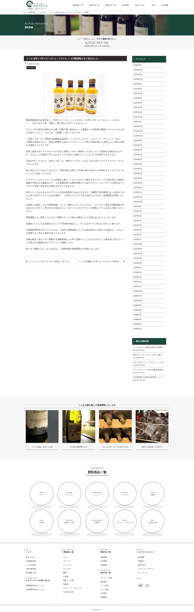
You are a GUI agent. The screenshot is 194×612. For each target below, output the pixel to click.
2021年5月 (137, 220)
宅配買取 (103, 557)
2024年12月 (138, 126)
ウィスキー (67, 569)
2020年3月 (137, 253)
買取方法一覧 (111, 5)
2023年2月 (137, 197)
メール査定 (104, 585)
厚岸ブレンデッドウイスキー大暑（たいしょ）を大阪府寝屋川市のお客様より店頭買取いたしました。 (149, 355)
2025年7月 (137, 93)
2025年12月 (138, 70)
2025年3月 (137, 112)
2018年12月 (137, 291)
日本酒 (65, 576)
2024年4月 (137, 164)
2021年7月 (137, 211)
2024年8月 (137, 145)
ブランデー (67, 561)
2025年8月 (137, 89)
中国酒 (65, 584)
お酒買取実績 (31, 561)
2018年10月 (138, 300)
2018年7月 (137, 315)
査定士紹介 (142, 565)
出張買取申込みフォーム (35, 589)
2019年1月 (137, 286)
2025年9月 (137, 84)
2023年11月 (137, 178)
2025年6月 (137, 98)
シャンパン (67, 565)
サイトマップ (143, 573)
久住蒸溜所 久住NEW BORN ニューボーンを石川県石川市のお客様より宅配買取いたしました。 (149, 377)
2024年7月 (137, 150)
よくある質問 (31, 565)
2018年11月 (137, 296)
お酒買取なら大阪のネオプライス (37, 9)
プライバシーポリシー (146, 569)
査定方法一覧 (94, 5)
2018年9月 (137, 305)
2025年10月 (138, 79)
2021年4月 (137, 225)
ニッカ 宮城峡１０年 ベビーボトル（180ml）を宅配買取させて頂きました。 (102, 261)
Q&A (153, 5)
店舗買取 (103, 565)
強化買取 (125, 5)
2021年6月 (137, 216)
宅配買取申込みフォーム (35, 585)
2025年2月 (137, 117)
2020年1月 (137, 258)
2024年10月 (138, 136)
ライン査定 (104, 589)
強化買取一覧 (31, 573)
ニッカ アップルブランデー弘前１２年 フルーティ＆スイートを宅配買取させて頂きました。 (51, 261)
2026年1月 (137, 65)
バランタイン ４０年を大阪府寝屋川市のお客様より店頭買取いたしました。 (149, 370)
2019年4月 (137, 272)
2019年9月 (137, 263)
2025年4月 (137, 107)
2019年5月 (137, 267)
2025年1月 (137, 121)
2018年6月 (137, 319)
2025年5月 (137, 103)
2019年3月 (137, 277)
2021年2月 (137, 235)
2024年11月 (137, 131)
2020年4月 (137, 249)
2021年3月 (137, 230)
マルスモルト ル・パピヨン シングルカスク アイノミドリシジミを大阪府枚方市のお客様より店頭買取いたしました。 (149, 362)
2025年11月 (137, 74)
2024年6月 (137, 154)
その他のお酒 (68, 592)
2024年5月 (137, 159)
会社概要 (165, 5)
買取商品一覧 (78, 5)
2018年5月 (137, 324)
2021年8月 (137, 206)
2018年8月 (137, 310)
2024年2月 (137, 173)
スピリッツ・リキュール (72, 588)
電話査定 (103, 582)
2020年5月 (137, 244)
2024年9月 (137, 140)
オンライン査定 (106, 578)
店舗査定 (103, 597)
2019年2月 (137, 282)
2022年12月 (138, 202)
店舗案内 (141, 561)
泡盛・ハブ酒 (68, 580)
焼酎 (64, 573)
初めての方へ (140, 5)
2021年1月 (137, 239)
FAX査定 (103, 593)
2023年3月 (137, 192)
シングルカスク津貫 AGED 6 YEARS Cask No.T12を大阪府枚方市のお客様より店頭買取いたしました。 (149, 347)
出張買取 (103, 561)
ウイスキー (31, 68)
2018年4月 (137, 329)
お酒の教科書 (31, 569)
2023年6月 (137, 187)
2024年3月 (137, 169)
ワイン (65, 557)
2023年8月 (137, 183)
